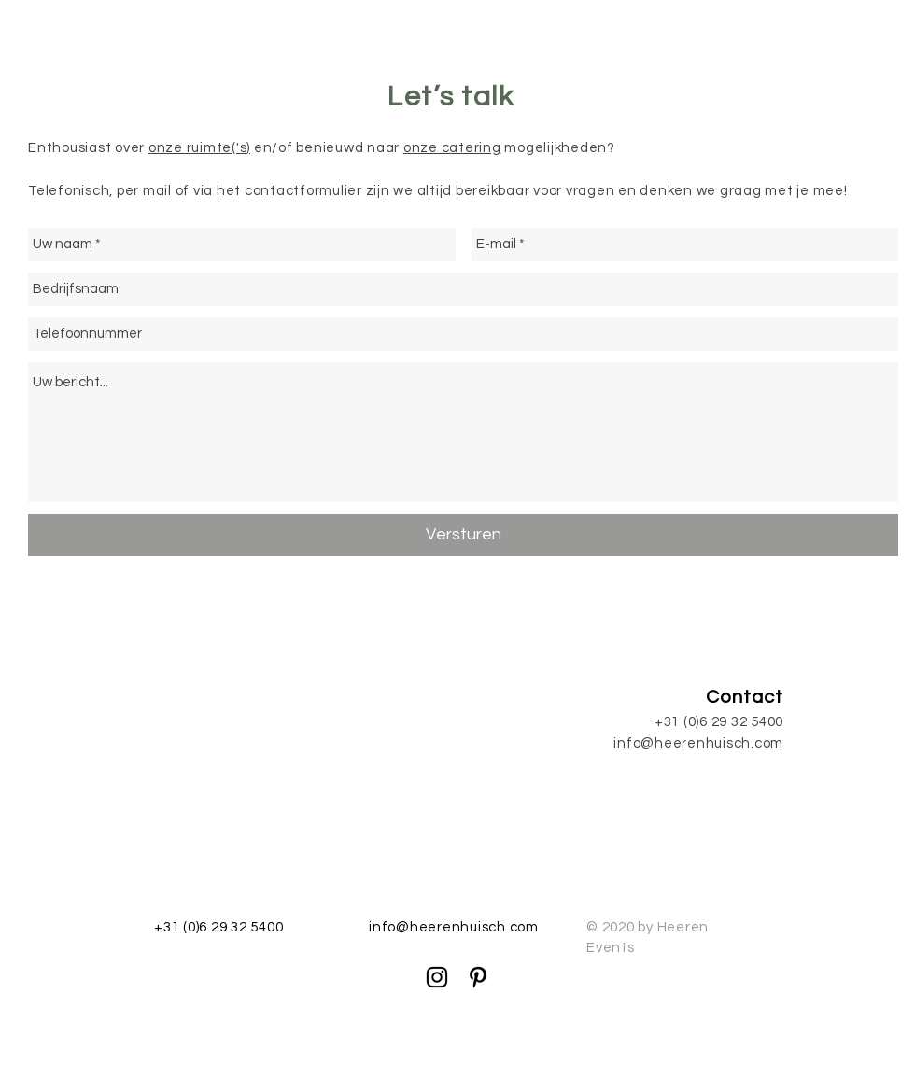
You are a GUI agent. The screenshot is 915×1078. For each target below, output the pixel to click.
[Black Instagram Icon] (437, 977)
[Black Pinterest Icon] (478, 977)
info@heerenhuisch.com (698, 743)
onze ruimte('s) (199, 148)
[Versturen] (463, 535)
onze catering (452, 148)
